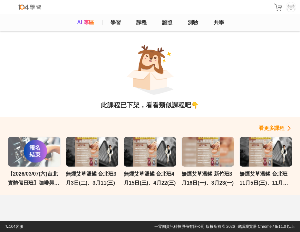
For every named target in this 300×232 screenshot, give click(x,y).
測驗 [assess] (193, 22)
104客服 (14, 226)
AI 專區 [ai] (85, 22)
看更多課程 (272, 128)
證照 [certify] (167, 22)
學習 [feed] (116, 22)
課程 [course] (141, 22)
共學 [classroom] (219, 22)
